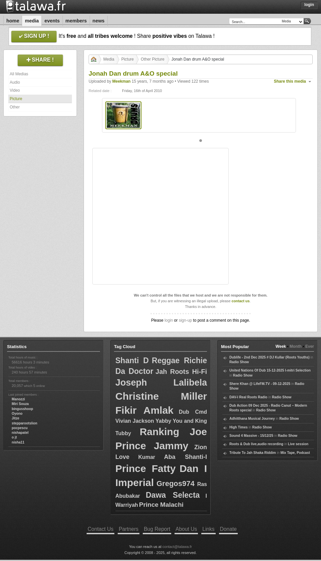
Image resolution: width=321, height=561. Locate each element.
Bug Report (157, 529)
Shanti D (132, 360)
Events (52, 20)
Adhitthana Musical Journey (252, 418)
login (169, 320)
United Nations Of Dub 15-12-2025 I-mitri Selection (270, 370)
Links (208, 529)
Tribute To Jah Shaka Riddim (252, 453)
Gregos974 (175, 483)
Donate (228, 529)
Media (32, 20)
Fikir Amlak (144, 410)
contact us (240, 301)
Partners (128, 529)
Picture (16, 98)
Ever (309, 346)
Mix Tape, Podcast (295, 453)
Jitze (15, 418)
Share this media (290, 81)
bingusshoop (22, 409)
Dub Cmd (193, 412)
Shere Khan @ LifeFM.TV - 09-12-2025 (259, 384)
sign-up (185, 320)
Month (296, 346)
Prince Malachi (161, 504)
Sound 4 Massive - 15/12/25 (251, 435)
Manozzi (18, 399)
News (99, 20)
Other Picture (153, 59)
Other (15, 107)
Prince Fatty (145, 468)
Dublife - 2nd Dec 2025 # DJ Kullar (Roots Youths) (269, 357)
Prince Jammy (151, 445)
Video (15, 90)
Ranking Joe (173, 431)
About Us (186, 529)
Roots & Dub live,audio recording (256, 444)
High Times (238, 427)
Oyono (17, 413)
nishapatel (20, 432)
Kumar (146, 457)
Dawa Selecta (173, 495)
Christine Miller (161, 396)
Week (281, 346)
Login (309, 4)
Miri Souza (20, 404)
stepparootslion (24, 423)
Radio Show (239, 362)
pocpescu (20, 428)
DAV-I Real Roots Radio (248, 397)
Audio (15, 82)
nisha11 (18, 442)
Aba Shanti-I (185, 457)
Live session (298, 444)
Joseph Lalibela (161, 383)
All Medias (19, 74)
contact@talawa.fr (177, 547)
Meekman (121, 81)
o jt (14, 437)
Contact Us (100, 529)
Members (76, 20)
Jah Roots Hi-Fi (181, 371)
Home (12, 20)
